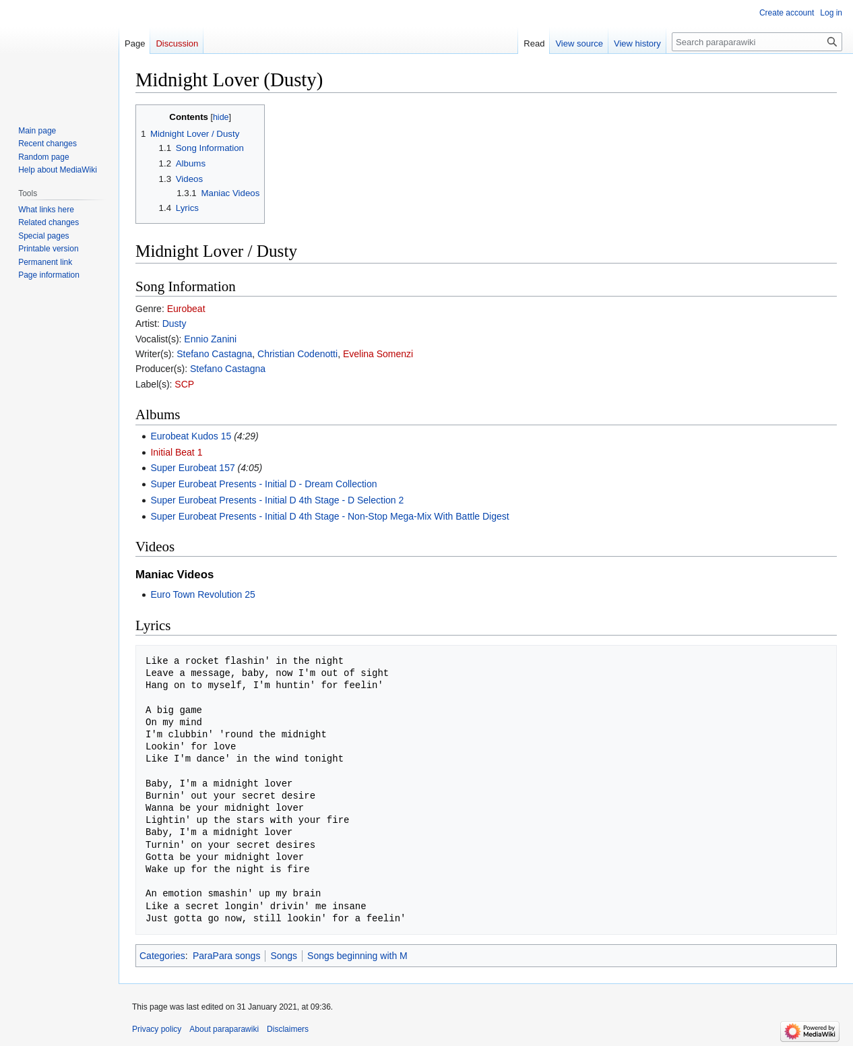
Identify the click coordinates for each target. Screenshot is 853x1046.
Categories (162, 955)
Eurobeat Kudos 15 (190, 436)
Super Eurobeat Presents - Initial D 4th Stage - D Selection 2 (277, 500)
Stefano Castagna (214, 353)
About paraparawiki (224, 1029)
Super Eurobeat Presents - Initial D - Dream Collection (263, 484)
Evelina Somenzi (378, 353)
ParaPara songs (226, 955)
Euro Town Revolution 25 (202, 594)
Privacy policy (156, 1029)
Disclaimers (288, 1029)
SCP (184, 384)
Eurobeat (186, 308)
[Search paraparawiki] (757, 41)
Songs (283, 955)
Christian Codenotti (297, 353)
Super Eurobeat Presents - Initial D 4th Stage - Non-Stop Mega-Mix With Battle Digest (329, 516)
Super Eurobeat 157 (192, 467)
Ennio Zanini (210, 339)
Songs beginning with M (357, 955)
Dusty (174, 323)
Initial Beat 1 (176, 452)
